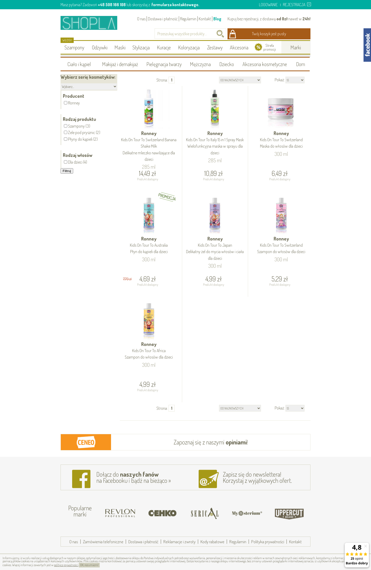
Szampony (74, 47)
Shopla (92, 23)
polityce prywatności (66, 565)
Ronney (149, 146)
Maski (119, 47)
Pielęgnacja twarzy (164, 64)
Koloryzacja (189, 47)
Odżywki (99, 47)
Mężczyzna (200, 64)
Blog (217, 18)
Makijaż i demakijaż (120, 64)
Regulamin (188, 18)
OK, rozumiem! (89, 565)
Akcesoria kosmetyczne (264, 64)
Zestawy (215, 47)
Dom (300, 64)
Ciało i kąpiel (79, 64)
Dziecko (226, 64)
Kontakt (205, 18)
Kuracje (164, 47)
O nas (141, 18)
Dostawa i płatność (163, 18)
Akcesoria (239, 47)
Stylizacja (141, 47)
